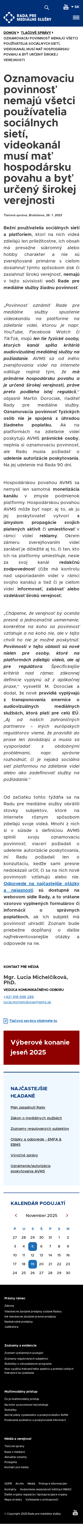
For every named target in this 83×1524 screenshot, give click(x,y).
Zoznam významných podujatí (23, 1353)
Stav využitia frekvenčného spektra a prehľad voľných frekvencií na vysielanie (38, 1371)
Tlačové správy (14, 1446)
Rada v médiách (14, 1452)
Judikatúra (11, 1326)
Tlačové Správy (36, 33)
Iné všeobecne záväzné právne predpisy (30, 1316)
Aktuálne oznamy (15, 1457)
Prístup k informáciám (53, 1483)
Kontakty (10, 1489)
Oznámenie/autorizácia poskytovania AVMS (30, 1168)
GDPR (8, 1483)
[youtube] (66, 7)
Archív (19, 1483)
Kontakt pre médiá (16, 1467)
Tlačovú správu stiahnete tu (33, 1021)
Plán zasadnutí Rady (28, 1107)
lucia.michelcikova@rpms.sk (27, 1002)
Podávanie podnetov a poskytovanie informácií (35, 1420)
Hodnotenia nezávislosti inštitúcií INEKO (45, 1489)
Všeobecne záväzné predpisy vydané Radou (33, 1311)
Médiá (31, 1483)
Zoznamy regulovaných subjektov (40, 1129)
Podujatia (10, 1462)
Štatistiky (10, 1410)
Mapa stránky (13, 1499)
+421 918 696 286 (19, 997)
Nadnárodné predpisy (18, 1321)
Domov (10, 33)
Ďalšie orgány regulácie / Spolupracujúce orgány (35, 1494)
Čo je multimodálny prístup (21, 1399)
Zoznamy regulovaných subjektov (26, 1358)
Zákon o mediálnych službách (36, 1118)
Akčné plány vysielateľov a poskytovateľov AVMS (36, 1415)
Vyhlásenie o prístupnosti (41, 1499)
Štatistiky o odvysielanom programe (28, 1363)
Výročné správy (24, 1155)
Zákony (9, 1305)
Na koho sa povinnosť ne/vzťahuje (26, 1404)
